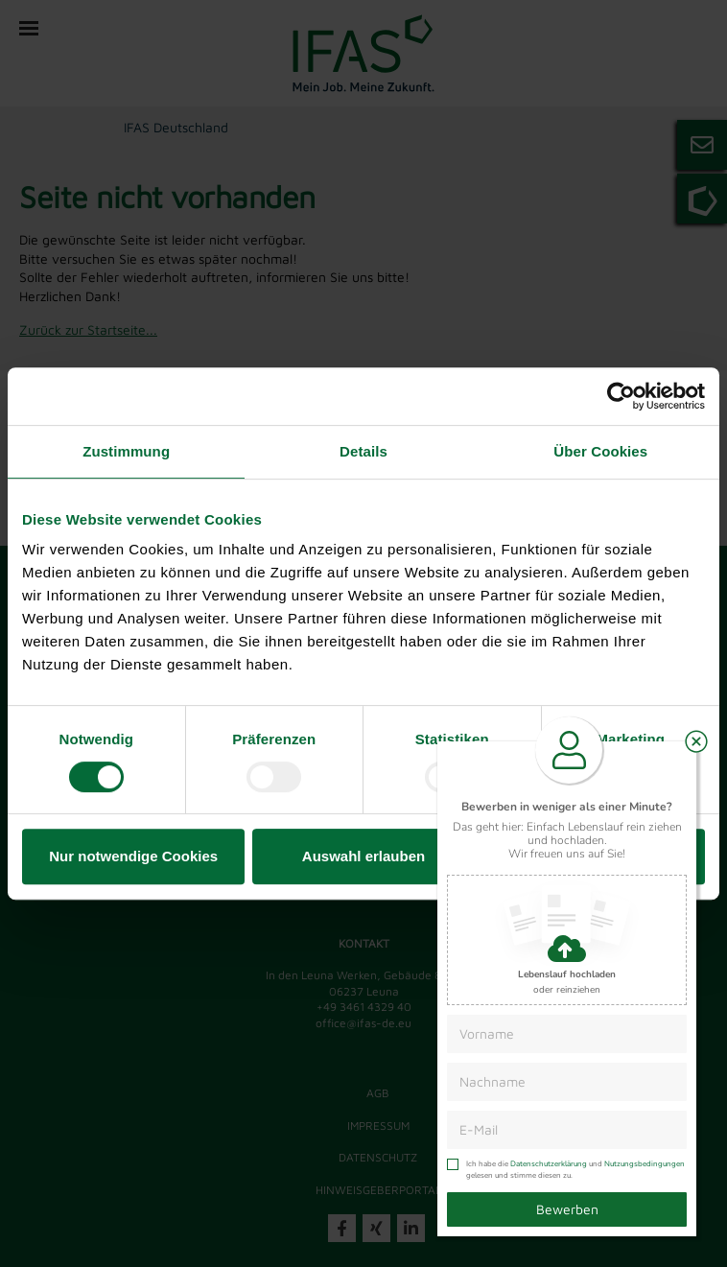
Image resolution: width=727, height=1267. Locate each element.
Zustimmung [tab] (126, 451)
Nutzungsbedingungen (644, 1164)
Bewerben (567, 1209)
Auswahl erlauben (363, 856)
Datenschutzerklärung (548, 1164)
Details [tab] (363, 451)
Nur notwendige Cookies (133, 856)
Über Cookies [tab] (600, 451)
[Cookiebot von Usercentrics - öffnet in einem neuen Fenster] (621, 396)
